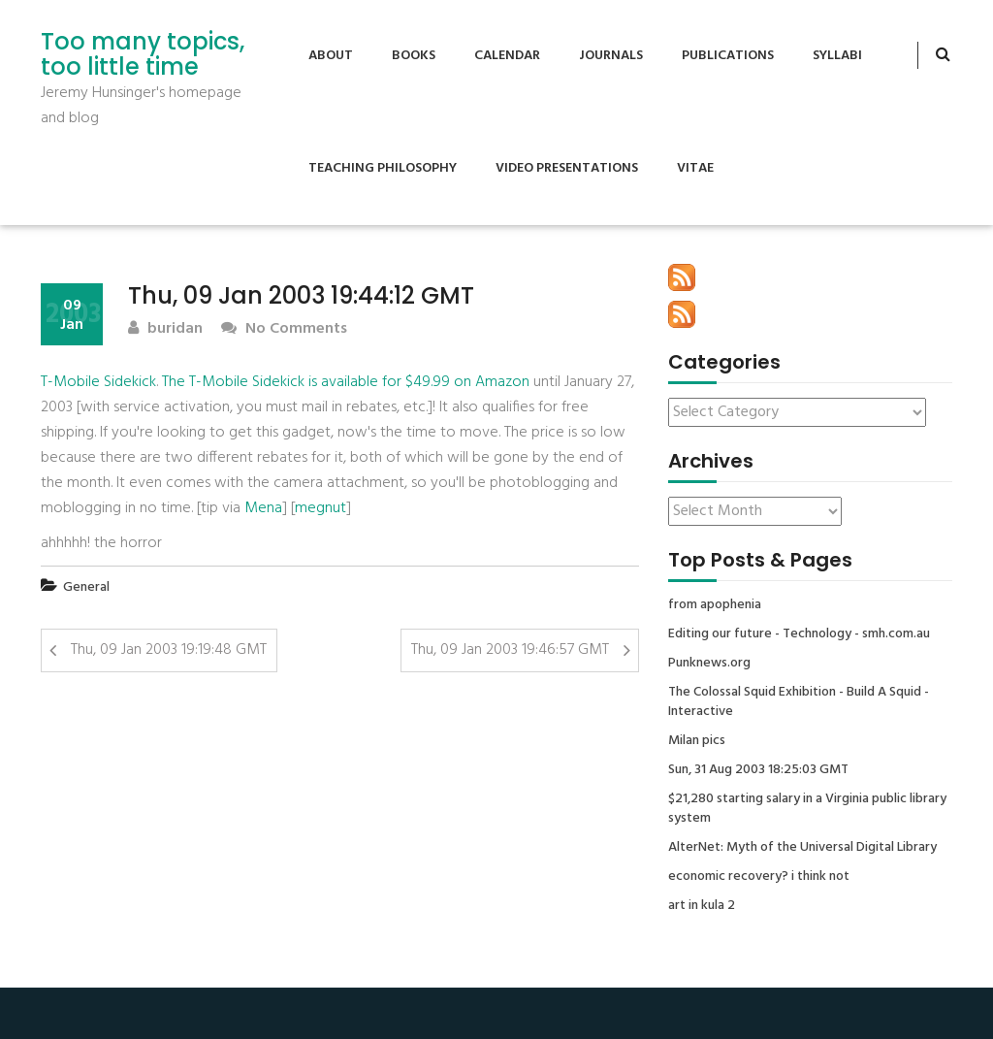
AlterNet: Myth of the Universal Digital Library (802, 848)
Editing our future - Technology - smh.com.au (799, 634)
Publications (728, 56)
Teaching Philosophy (382, 168)
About (330, 56)
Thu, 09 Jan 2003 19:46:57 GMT (510, 650)
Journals (611, 56)
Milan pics (696, 741)
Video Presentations (567, 168)
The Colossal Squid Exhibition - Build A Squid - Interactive (798, 702)
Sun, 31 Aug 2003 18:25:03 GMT (758, 770)
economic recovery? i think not (758, 877)
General (86, 587)
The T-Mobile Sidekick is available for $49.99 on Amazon (345, 382)
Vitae (695, 168)
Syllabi (837, 56)
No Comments (284, 329)
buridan (165, 329)
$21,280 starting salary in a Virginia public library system (807, 809)
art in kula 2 (701, 906)
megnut (320, 508)
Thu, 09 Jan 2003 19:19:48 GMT (169, 650)
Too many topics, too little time (142, 55)
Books (413, 56)
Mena (263, 508)
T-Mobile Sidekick (98, 382)
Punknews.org (709, 663)
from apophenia (714, 605)
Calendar (507, 56)
